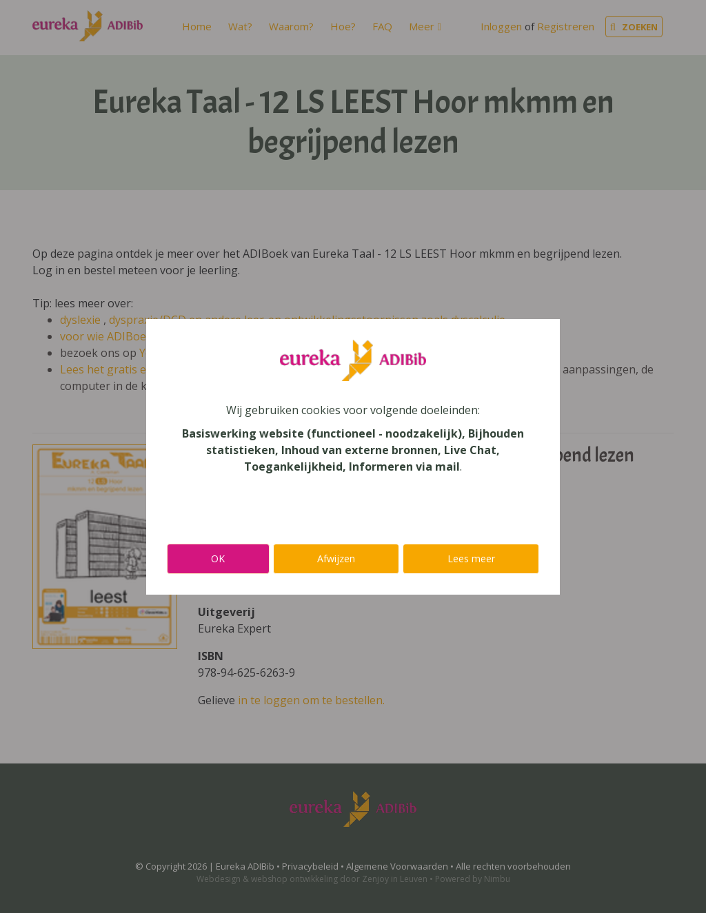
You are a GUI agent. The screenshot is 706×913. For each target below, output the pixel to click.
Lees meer (471, 558)
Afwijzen (336, 558)
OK (218, 558)
